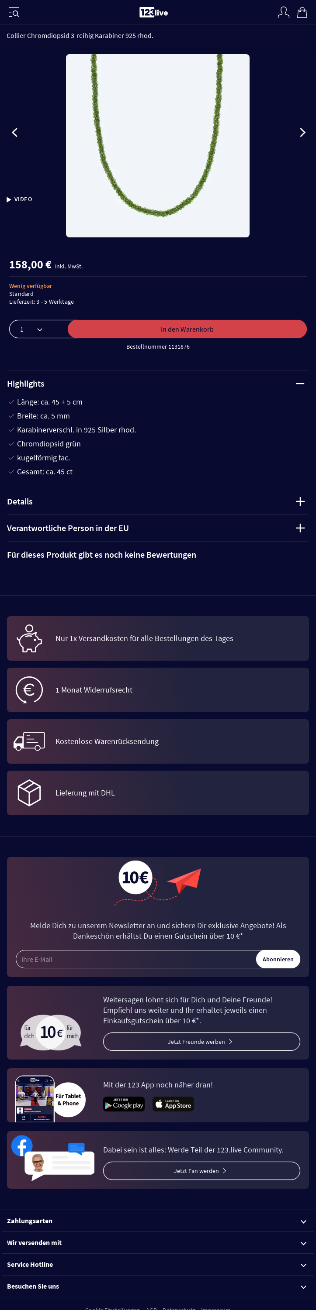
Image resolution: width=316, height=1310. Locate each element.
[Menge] (47, 329)
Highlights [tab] (156, 383)
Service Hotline (156, 1264)
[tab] (158, 555)
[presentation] (15, 134)
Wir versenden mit (156, 1242)
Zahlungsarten (156, 1220)
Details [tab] (156, 501)
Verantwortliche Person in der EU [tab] (156, 527)
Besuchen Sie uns (156, 1286)
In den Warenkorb (187, 329)
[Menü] (14, 12)
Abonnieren (278, 959)
